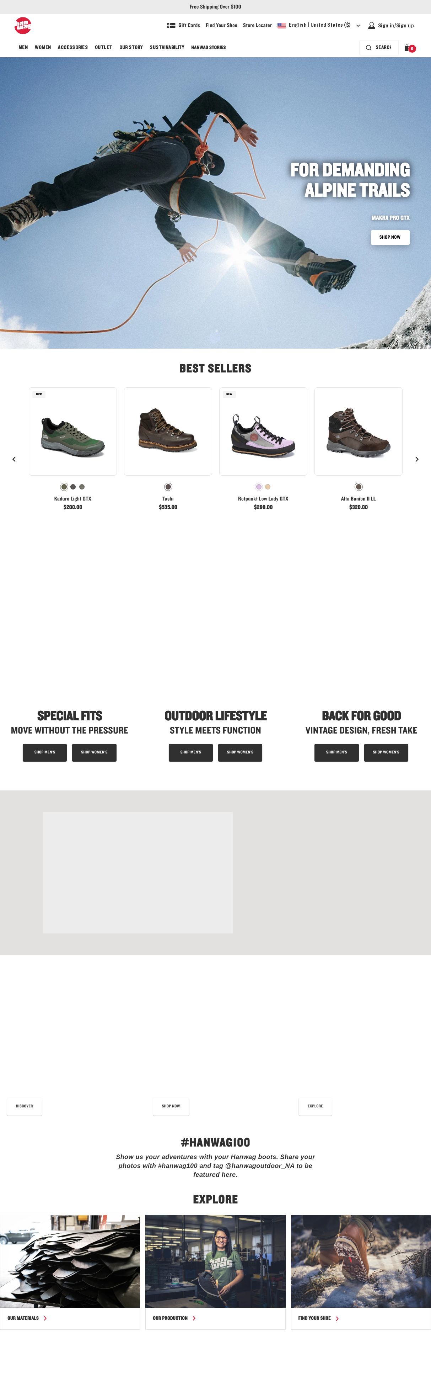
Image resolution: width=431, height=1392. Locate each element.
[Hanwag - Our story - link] (265, 1386)
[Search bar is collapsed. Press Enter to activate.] (379, 47)
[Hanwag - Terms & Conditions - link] (336, 1386)
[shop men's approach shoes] (336, 621)
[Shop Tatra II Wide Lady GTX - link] (138, 741)
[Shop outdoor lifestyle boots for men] (191, 621)
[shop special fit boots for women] (94, 621)
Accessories (73, 48)
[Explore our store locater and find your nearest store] (257, 25)
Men (23, 48)
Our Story (131, 48)
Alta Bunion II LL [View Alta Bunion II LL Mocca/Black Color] (358, 499)
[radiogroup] (73, 487)
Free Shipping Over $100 (215, 7)
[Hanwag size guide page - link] (194, 1386)
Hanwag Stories (208, 48)
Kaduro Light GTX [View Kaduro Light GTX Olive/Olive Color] (72, 499)
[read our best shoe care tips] (24, 843)
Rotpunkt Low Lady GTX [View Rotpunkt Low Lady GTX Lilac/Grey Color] (263, 499)
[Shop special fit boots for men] (45, 621)
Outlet (103, 48)
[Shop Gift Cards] (183, 25)
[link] (72, 452)
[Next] (417, 459)
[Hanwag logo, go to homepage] (22, 25)
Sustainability (167, 48)
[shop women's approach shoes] (386, 621)
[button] (408, 47)
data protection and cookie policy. (219, 1160)
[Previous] (14, 459)
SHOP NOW (390, 237)
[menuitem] (23, 48)
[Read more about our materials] (27, 1054)
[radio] (64, 487)
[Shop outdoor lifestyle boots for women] (240, 621)
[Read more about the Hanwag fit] (315, 843)
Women (43, 48)
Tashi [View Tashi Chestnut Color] (168, 499)
